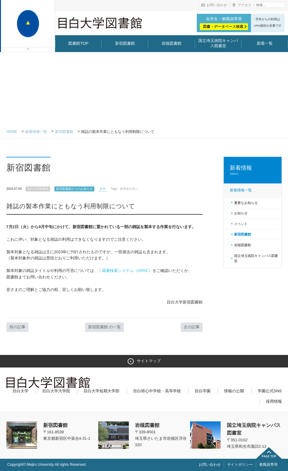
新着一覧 (265, 43)
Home (11, 132)
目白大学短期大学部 (101, 391)
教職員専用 (268, 464)
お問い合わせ (217, 5)
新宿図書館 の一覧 (104, 327)
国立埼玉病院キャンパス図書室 (218, 43)
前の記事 (17, 327)
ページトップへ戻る (269, 453)
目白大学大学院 (56, 391)
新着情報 (252, 170)
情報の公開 (234, 391)
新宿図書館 (125, 43)
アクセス (244, 5)
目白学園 (203, 391)
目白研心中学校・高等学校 (157, 391)
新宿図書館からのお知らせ (74, 188)
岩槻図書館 (171, 43)
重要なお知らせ (246, 203)
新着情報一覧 (36, 132)
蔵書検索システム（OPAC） (127, 270)
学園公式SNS (270, 391)
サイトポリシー (240, 464)
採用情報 (274, 401)
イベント (241, 224)
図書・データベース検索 (223, 26)
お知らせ (241, 213)
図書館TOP (78, 43)
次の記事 (192, 327)
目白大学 (20, 391)
